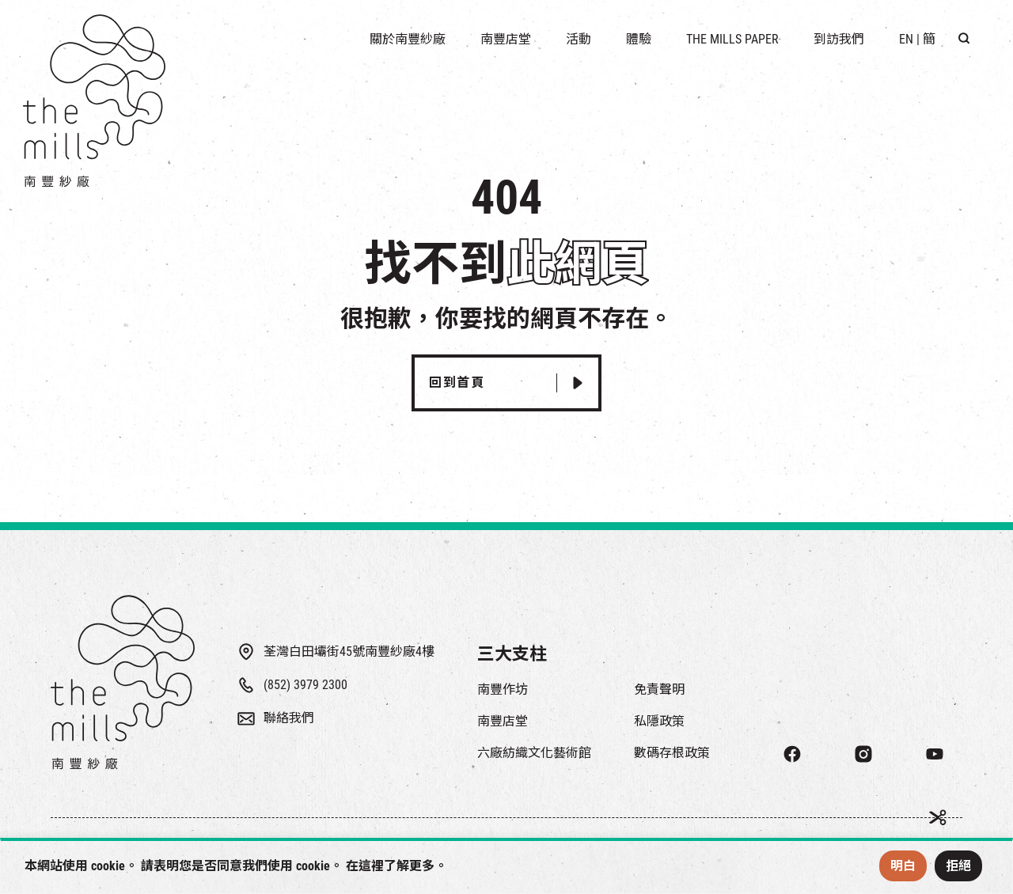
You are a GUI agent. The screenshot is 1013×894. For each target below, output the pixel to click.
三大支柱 (512, 654)
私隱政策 (659, 721)
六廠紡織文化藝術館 (534, 752)
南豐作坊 (502, 689)
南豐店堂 (502, 721)
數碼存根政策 (672, 752)
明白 (903, 865)
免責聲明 (659, 689)
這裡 (371, 865)
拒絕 (958, 865)
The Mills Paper (732, 39)
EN (906, 39)
